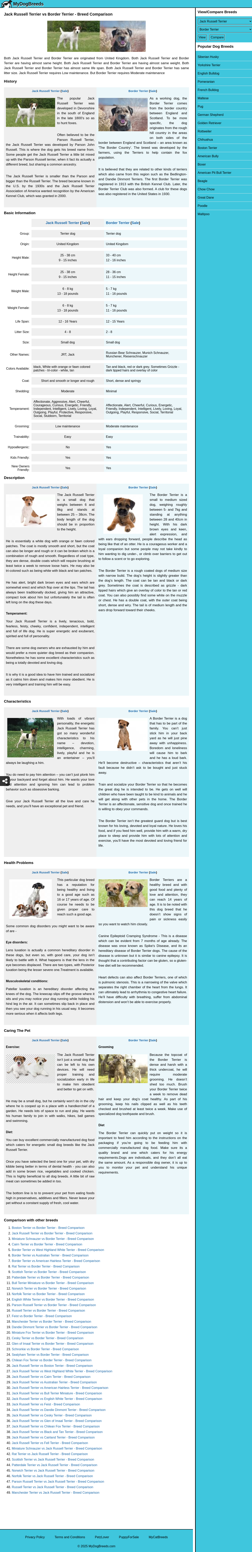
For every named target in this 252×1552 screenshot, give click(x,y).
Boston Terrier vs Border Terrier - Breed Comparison (48, 1227)
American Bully (206, 156)
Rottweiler (202, 131)
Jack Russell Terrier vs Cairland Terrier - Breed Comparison (53, 1437)
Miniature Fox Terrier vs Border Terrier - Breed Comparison (53, 1332)
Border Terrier (138, 91)
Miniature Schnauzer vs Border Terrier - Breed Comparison (53, 1238)
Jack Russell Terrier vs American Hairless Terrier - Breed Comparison (60, 1387)
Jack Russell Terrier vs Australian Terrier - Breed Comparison (54, 1382)
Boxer (199, 164)
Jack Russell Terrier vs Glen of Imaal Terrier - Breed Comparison (57, 1421)
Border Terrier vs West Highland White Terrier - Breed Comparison (58, 1250)
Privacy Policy (35, 1537)
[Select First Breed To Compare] (222, 21)
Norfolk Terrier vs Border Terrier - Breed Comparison (48, 1294)
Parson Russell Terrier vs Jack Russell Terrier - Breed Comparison (58, 1481)
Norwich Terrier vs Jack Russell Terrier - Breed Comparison (53, 1470)
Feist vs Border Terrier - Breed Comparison (42, 1316)
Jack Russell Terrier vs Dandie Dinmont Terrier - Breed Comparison (59, 1410)
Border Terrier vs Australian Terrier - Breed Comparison (50, 1255)
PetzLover (102, 1537)
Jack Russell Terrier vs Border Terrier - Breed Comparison (52, 1233)
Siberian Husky (206, 57)
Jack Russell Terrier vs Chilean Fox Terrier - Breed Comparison (56, 1426)
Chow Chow (203, 189)
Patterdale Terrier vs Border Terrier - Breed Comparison (50, 1277)
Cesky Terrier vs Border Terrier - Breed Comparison (47, 1338)
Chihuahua (203, 139)
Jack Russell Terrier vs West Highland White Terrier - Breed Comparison (62, 1371)
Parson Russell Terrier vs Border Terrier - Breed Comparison (54, 1305)
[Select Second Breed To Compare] (222, 29)
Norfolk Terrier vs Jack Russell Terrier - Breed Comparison (52, 1476)
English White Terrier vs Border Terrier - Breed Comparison (53, 1299)
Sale (64, 91)
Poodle (200, 205)
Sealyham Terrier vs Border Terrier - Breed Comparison (50, 1354)
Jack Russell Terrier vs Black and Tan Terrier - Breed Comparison (57, 1432)
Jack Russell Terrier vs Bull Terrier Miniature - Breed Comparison (57, 1393)
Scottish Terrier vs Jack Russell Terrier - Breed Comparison (53, 1459)
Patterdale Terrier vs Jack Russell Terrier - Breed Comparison (54, 1465)
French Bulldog (206, 90)
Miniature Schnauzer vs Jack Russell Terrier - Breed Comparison (57, 1448)
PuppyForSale (129, 1537)
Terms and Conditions (70, 1537)
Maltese (201, 98)
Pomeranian (203, 81)
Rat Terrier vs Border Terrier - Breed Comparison (46, 1266)
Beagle (200, 181)
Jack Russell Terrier (46, 91)
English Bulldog (206, 73)
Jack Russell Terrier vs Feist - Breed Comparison (46, 1404)
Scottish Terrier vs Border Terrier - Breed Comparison (49, 1272)
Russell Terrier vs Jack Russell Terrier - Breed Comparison (52, 1487)
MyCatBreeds (158, 1537)
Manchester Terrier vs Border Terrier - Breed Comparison (51, 1321)
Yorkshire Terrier (206, 65)
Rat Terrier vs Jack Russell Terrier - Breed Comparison (50, 1454)
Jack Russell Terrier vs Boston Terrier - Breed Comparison (52, 1365)
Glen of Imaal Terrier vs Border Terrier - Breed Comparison (53, 1343)
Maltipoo (201, 214)
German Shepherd (208, 114)
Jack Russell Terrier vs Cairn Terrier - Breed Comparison (51, 1376)
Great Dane (203, 197)
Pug (198, 106)
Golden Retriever (207, 123)
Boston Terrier (205, 148)
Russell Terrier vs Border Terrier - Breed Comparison (48, 1310)
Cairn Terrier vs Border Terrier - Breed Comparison (47, 1244)
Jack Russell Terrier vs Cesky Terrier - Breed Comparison (52, 1415)
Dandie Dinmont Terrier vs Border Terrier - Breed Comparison (54, 1327)
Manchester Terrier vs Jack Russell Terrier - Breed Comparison (55, 1492)
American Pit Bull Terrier (212, 172)
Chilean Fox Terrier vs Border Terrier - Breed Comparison (52, 1360)
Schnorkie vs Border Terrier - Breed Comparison (45, 1349)
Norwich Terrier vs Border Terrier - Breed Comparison (49, 1288)
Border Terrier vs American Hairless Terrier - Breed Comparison (56, 1261)
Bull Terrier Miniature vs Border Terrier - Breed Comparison (53, 1283)
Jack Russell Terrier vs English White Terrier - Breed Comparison (57, 1398)
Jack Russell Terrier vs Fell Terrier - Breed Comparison (50, 1443)
